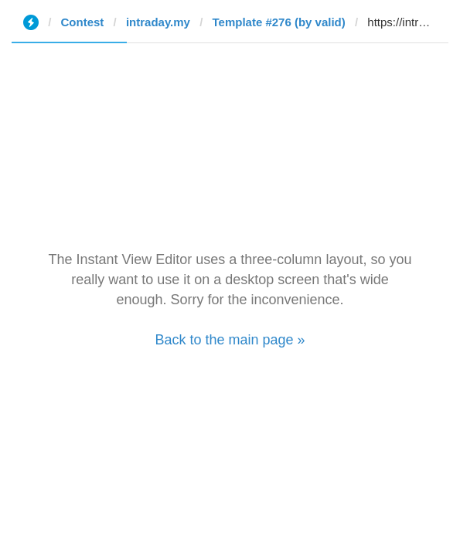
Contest (82, 22)
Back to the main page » (230, 340)
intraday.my (158, 22)
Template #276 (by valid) (278, 22)
